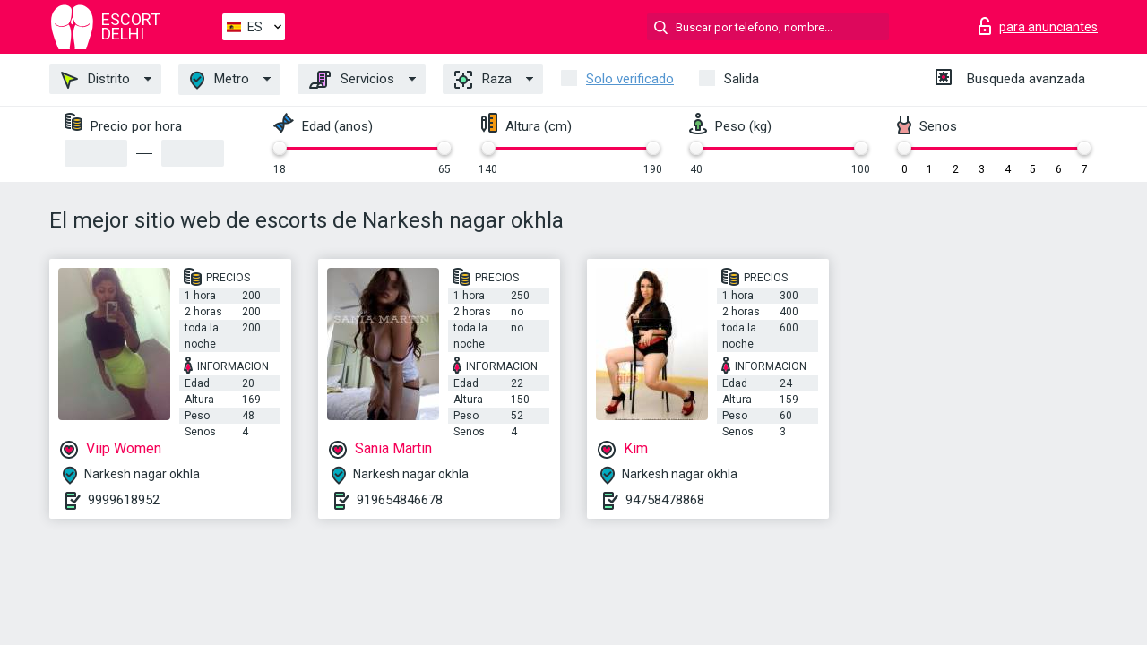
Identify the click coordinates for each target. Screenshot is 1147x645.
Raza (483, 80)
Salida (741, 79)
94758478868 (664, 500)
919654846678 (400, 500)
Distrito (95, 80)
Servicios (351, 80)
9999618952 (124, 500)
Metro (219, 80)
